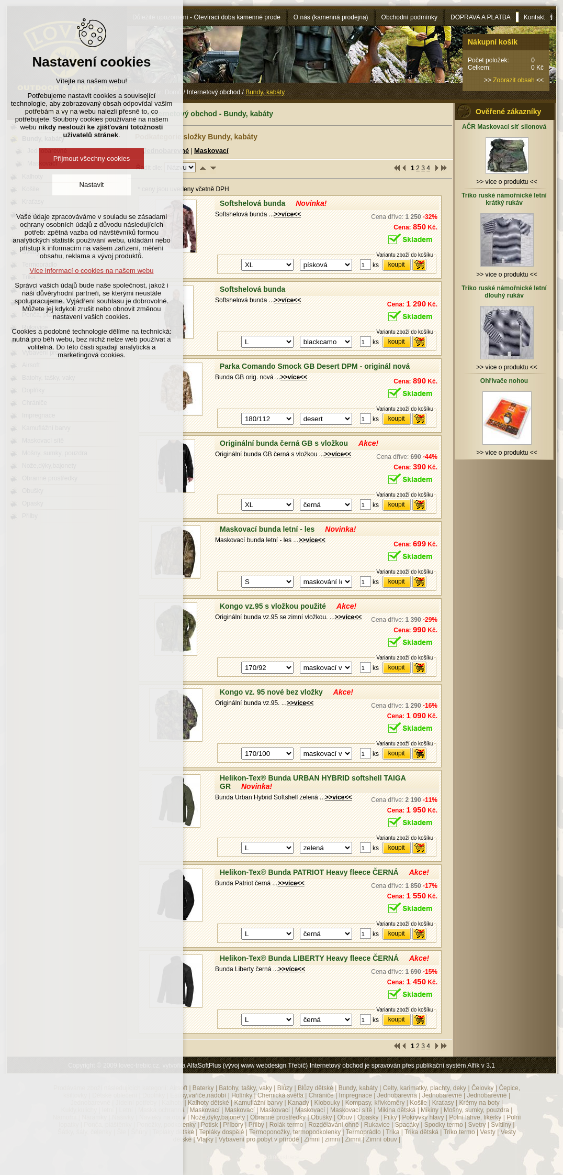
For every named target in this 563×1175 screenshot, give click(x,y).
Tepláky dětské (173, 1132)
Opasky (368, 1117)
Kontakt (534, 17)
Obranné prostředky (278, 1117)
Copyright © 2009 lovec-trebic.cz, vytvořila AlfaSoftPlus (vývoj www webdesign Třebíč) (188, 1065)
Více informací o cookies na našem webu (91, 270)
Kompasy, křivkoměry (375, 1102)
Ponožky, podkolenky (166, 1124)
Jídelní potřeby (136, 1102)
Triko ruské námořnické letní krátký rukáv (504, 199)
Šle (121, 1132)
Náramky (94, 1117)
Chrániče (321, 1095)
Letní (126, 1110)
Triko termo (459, 1132)
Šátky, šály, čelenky (85, 1132)
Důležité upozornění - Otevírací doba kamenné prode (206, 17)
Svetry (477, 1124)
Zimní (312, 1139)
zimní (332, 1139)
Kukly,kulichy (79, 1110)
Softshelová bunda (252, 203)
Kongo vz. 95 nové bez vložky (271, 692)
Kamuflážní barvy (258, 1102)
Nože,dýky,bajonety (217, 1117)
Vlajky (205, 1139)
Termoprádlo (363, 1132)
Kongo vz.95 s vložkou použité (273, 606)
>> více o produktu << (506, 178)
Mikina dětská (396, 1110)
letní (108, 1110)
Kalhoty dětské (208, 1102)
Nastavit (92, 185)
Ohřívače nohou (504, 381)
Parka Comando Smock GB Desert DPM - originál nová (315, 366)
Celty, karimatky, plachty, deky (424, 1088)
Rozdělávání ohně (333, 1124)
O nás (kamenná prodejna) (331, 17)
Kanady (298, 1102)
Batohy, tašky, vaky (245, 1088)
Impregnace (355, 1095)
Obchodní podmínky (409, 17)
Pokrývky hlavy (423, 1117)
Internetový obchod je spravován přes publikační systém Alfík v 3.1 (402, 1065)
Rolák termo (286, 1124)
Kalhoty (172, 1102)
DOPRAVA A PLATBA (481, 17)
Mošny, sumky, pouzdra (476, 1110)
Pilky (390, 1117)
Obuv (344, 1117)
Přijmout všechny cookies (91, 158)
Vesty (487, 1132)
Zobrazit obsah (513, 80)
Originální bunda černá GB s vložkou (284, 443)
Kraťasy (443, 1102)
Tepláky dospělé (221, 1132)
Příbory (233, 1124)
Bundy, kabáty (358, 1088)
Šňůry (139, 1132)
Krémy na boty (479, 1102)
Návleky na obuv (162, 1117)
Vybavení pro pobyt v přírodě (259, 1139)
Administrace (281, 1157)
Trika (392, 1132)
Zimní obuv (381, 1139)
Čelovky (482, 1088)
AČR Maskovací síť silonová (504, 126)
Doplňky (153, 1095)
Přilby (256, 1124)
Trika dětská (421, 1132)
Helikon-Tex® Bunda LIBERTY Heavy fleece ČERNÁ (309, 958)
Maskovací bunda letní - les (267, 529)
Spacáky (407, 1124)
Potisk (209, 1124)
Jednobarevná (397, 1095)
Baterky (203, 1088)
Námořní (64, 1117)
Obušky (321, 1117)
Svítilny (501, 1124)
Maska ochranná (161, 1110)
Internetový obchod (213, 92)
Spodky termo (443, 1124)
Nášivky (123, 1117)
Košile (418, 1102)
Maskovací (211, 151)
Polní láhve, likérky (475, 1117)
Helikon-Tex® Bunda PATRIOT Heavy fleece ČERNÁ (309, 872)
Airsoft (178, 1088)
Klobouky (327, 1102)
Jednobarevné (442, 1095)
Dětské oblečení (114, 1095)
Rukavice (377, 1124)
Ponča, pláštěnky (107, 1124)
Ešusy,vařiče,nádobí (198, 1095)
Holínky (241, 1095)
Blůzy (284, 1088)
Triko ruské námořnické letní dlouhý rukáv (504, 291)
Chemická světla (280, 1095)
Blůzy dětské (315, 1088)
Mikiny (429, 1110)
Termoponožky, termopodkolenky (295, 1132)
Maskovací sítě (351, 1110)
